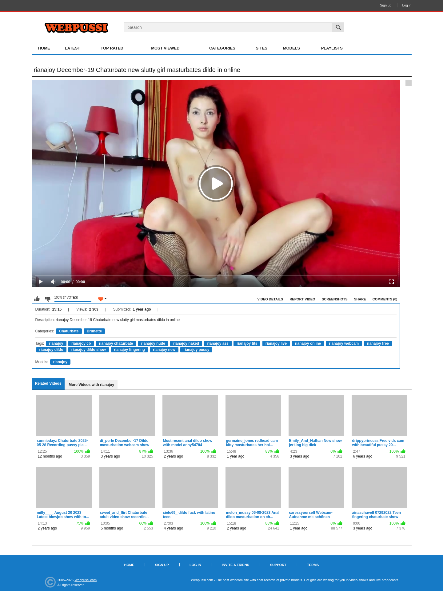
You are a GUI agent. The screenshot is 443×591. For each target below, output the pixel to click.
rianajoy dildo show (88, 349)
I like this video (37, 298)
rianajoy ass (217, 343)
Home (44, 48)
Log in (407, 5)
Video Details (270, 299)
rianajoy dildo (51, 349)
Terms (313, 565)
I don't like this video (47, 298)
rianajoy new (164, 349)
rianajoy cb (81, 343)
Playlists (332, 48)
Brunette (94, 331)
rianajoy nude (153, 343)
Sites (262, 48)
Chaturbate (68, 331)
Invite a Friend (235, 565)
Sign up (385, 5)
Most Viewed (165, 48)
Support (278, 565)
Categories (222, 48)
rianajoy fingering (129, 349)
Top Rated (112, 48)
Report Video (302, 299)
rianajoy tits (247, 343)
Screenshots (335, 299)
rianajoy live (276, 343)
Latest (72, 48)
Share (360, 299)
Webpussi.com (85, 580)
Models (291, 48)
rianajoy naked (186, 343)
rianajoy (56, 343)
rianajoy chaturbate (116, 343)
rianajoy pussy (196, 349)
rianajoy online (308, 343)
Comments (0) (385, 299)
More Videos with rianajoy (91, 385)
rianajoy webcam (344, 343)
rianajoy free (378, 343)
